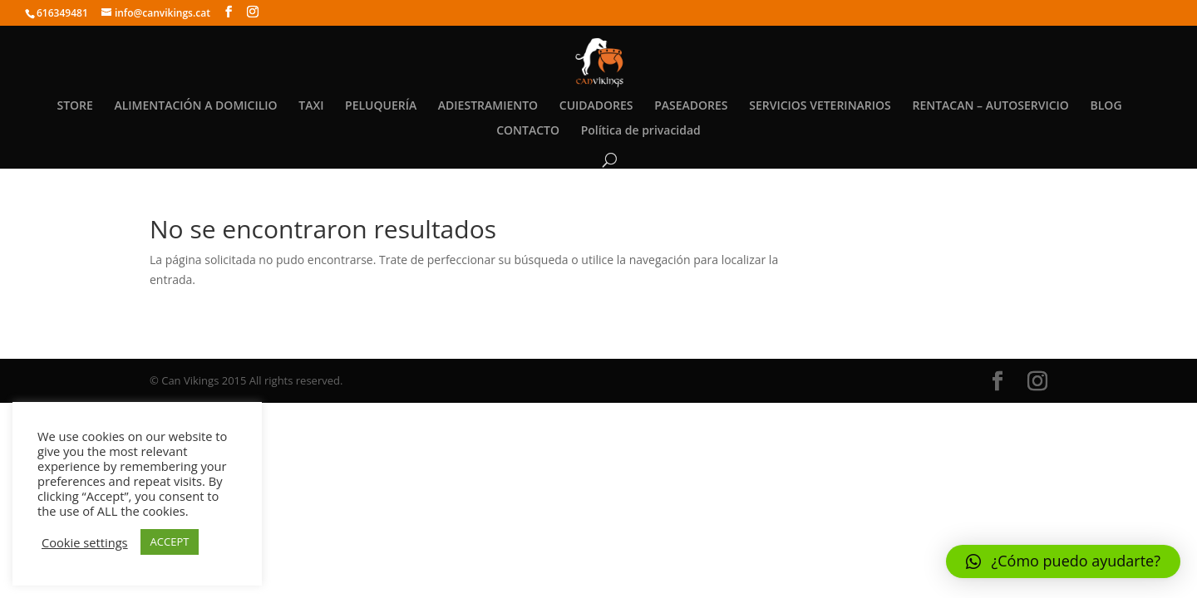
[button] (1063, 561)
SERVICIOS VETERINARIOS (820, 106)
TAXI (310, 106)
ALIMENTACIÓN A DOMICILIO (195, 106)
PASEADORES (690, 106)
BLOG (1106, 106)
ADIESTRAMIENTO (488, 106)
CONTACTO (527, 131)
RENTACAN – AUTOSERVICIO (990, 106)
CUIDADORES (596, 106)
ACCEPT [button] (170, 541)
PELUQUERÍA (380, 106)
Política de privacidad (641, 131)
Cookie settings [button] (85, 542)
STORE (74, 106)
